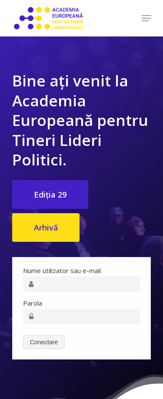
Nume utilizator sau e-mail (62, 270)
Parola (32, 303)
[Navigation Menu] (146, 18)
